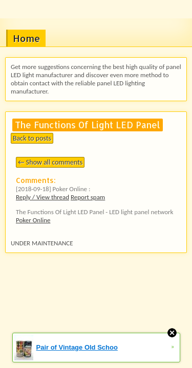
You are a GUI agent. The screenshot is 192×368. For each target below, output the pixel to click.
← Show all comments (50, 162)
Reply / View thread (42, 197)
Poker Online (33, 220)
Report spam (88, 197)
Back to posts (32, 138)
